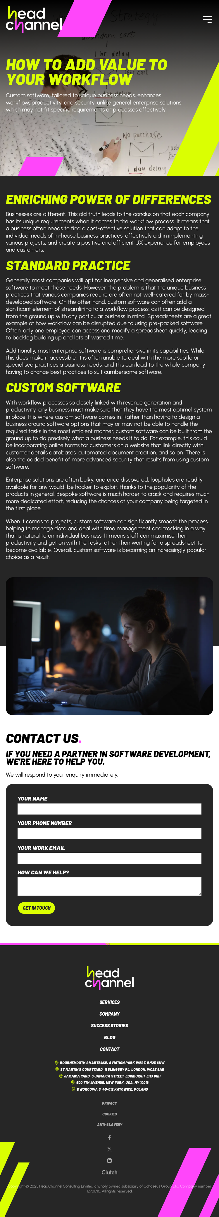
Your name (32, 798)
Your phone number (45, 823)
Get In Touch (36, 908)
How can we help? (43, 872)
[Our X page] (109, 1149)
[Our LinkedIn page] (109, 1160)
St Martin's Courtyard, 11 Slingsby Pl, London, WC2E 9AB (109, 1069)
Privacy (109, 1103)
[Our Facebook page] (109, 1137)
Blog (109, 1037)
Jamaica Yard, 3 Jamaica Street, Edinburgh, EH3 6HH (109, 1076)
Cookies (109, 1114)
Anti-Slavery (109, 1124)
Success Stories (109, 1025)
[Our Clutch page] (109, 1172)
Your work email (41, 847)
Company (109, 1014)
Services (109, 1002)
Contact (109, 1049)
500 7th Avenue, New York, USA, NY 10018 (109, 1082)
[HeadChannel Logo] (109, 978)
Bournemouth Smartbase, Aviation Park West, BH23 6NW (109, 1062)
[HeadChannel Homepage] (34, 19)
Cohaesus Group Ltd (161, 1186)
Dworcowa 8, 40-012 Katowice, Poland (109, 1089)
